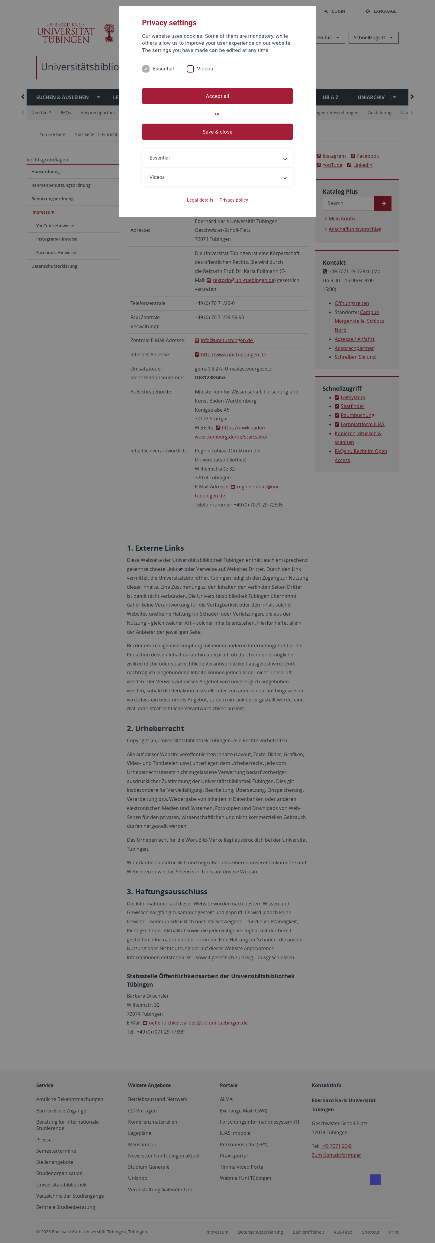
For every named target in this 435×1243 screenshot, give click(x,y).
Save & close (218, 132)
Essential (163, 69)
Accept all (217, 96)
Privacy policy (233, 200)
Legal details (200, 200)
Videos (205, 69)
